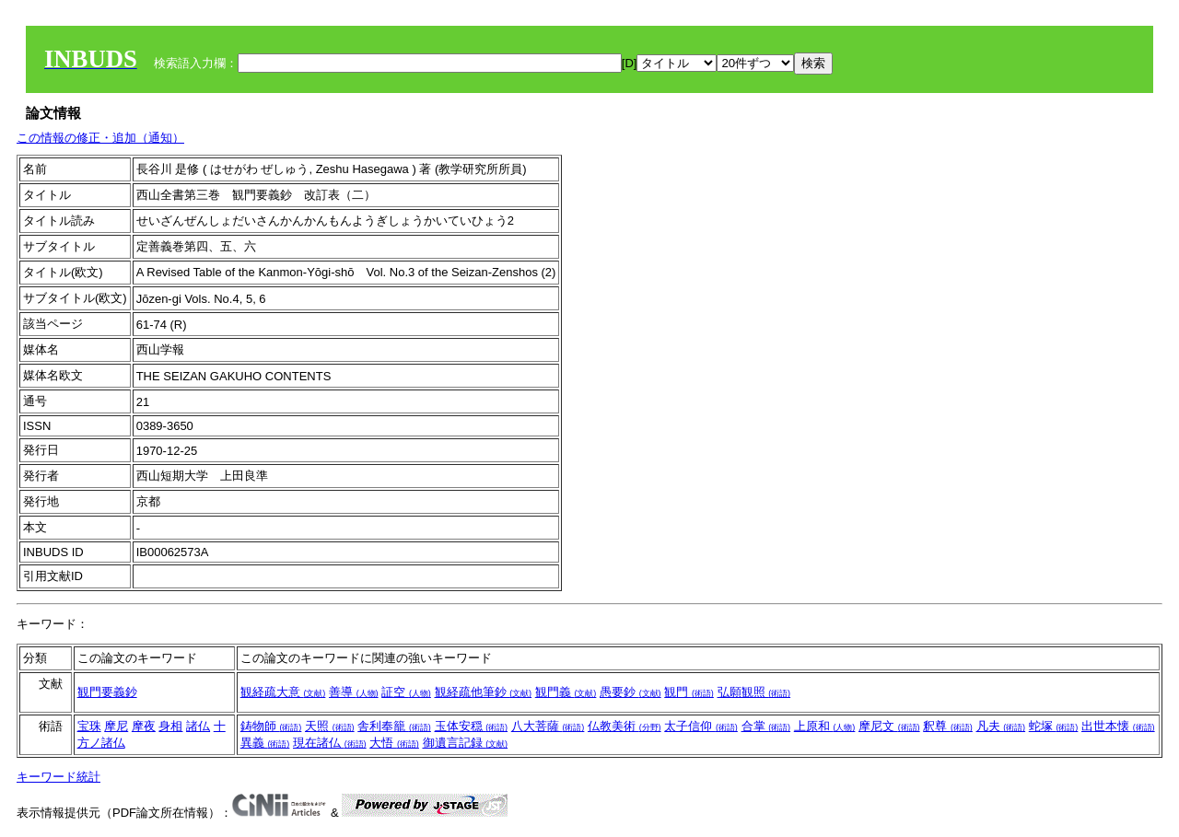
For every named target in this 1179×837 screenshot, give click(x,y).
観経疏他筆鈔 (483, 692)
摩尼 (116, 726)
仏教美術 (624, 726)
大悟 (394, 743)
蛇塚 (1054, 726)
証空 (406, 692)
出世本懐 (1118, 726)
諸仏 (198, 726)
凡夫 (1001, 726)
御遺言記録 (465, 743)
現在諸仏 (330, 743)
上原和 (825, 726)
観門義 (566, 692)
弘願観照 (754, 692)
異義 (265, 743)
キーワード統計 (58, 777)
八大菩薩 (548, 726)
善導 (354, 692)
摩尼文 (889, 726)
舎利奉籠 (394, 726)
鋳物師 (271, 726)
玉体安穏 (471, 726)
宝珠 (89, 726)
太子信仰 (701, 726)
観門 (689, 692)
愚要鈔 (630, 692)
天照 (330, 726)
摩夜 (144, 726)
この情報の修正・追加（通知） (100, 138)
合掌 (766, 726)
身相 (170, 726)
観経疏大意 (283, 692)
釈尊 (948, 726)
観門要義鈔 (107, 692)
